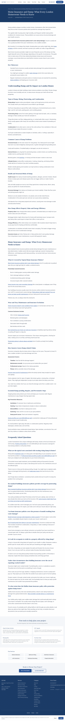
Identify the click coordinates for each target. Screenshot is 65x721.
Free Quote (59, 2)
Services (20, 2)
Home (9, 9)
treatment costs (19, 454)
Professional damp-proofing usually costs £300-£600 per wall (38, 456)
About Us (36, 683)
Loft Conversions (15, 658)
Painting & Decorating (32, 658)
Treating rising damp (20, 443)
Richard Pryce (19, 17)
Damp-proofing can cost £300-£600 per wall (20, 418)
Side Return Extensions (49, 654)
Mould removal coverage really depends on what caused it (24, 517)
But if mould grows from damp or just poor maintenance (23, 522)
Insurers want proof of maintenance (18, 372)
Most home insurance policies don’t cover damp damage (23, 263)
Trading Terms (37, 697)
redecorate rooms (34, 471)
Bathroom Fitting (32, 654)
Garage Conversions (22, 695)
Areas (24, 2)
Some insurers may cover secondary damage (20, 284)
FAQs (35, 692)
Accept (60, 718)
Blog (39, 2)
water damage (34, 73)
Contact (43, 2)
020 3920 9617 (52, 2)
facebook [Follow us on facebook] (52, 689)
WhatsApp (52, 687)
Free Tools (34, 2)
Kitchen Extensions (16, 654)
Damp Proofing (21, 693)
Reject (55, 718)
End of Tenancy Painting (23, 697)
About (29, 2)
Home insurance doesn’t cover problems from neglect (22, 306)
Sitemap (36, 704)
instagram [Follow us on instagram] (57, 689)
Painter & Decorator (22, 690)
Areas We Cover (37, 688)
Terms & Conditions (38, 695)
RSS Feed (36, 706)
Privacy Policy (37, 693)
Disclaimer (36, 699)
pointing (21, 157)
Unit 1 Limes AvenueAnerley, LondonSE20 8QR (6, 688)
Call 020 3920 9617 (39, 670)
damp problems (14, 80)
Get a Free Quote (25, 670)
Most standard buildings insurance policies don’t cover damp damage (27, 489)
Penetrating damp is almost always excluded (20, 341)
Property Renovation (49, 658)
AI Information (37, 702)
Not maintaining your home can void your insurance (22, 330)
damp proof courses (23, 315)
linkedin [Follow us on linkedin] (62, 689)
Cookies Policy (37, 701)
